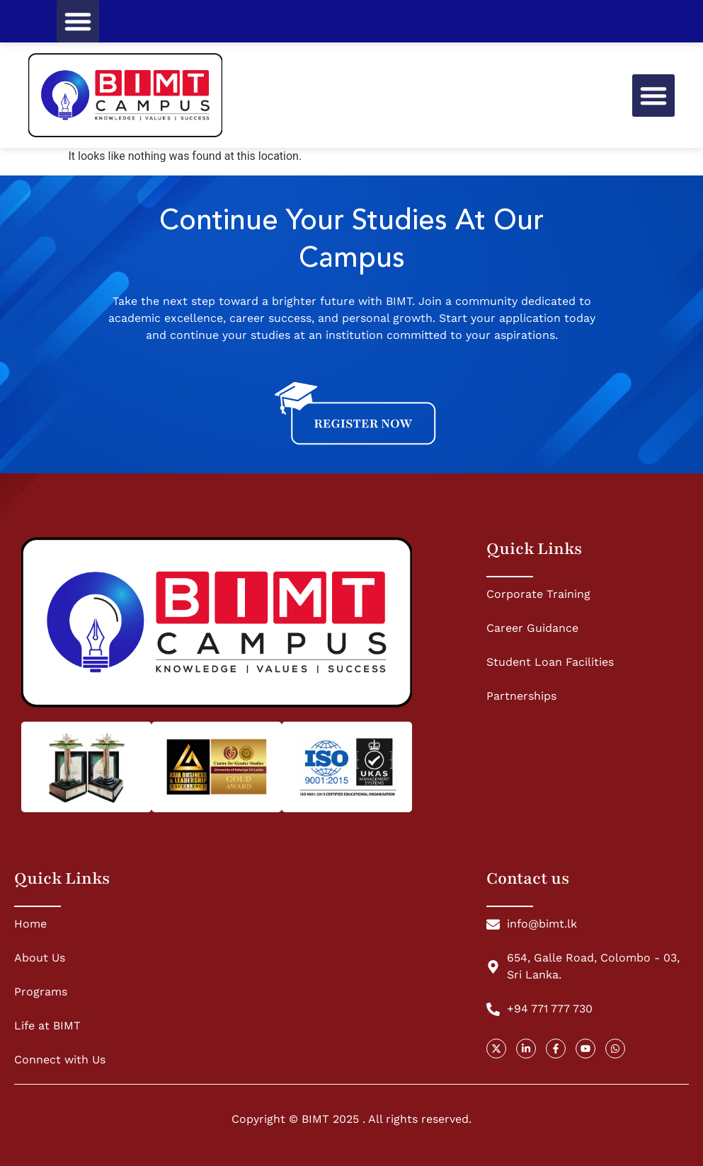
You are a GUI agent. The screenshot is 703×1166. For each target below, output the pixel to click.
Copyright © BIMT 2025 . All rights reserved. (351, 1119)
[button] (78, 21)
